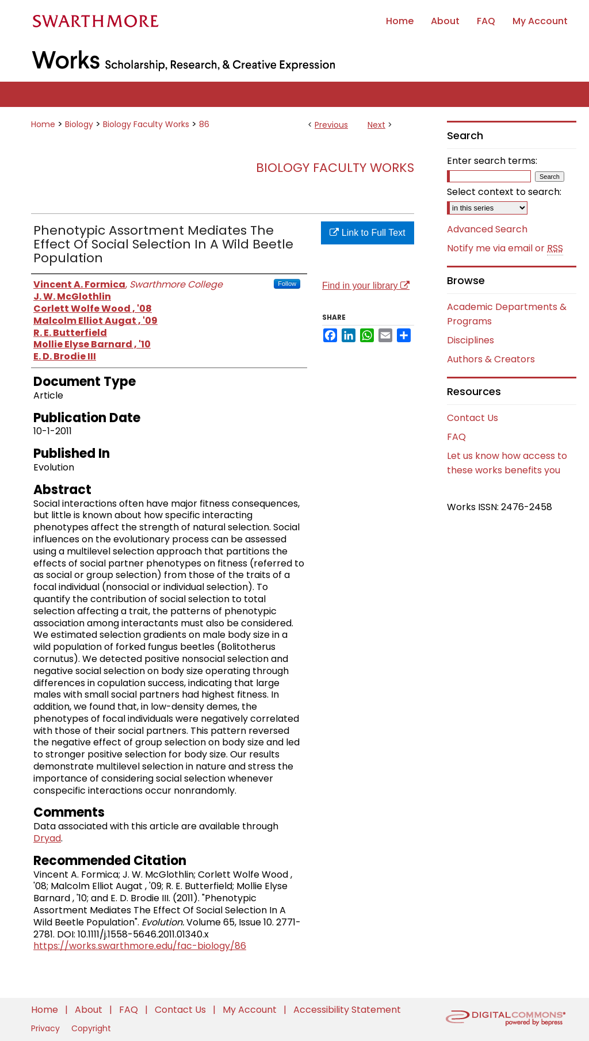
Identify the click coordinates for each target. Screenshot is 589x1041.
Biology (79, 124)
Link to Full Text (367, 233)
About (90, 1009)
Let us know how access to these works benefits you (507, 463)
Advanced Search (487, 229)
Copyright (91, 1028)
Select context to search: (504, 191)
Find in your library (366, 285)
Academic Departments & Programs (507, 314)
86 (204, 124)
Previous (331, 125)
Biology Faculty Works (146, 124)
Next (376, 125)
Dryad (47, 838)
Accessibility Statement (347, 1009)
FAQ (456, 436)
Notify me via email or (505, 248)
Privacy (46, 1028)
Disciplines (470, 340)
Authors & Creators (491, 359)
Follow (287, 283)
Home (43, 124)
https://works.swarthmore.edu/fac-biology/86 (139, 945)
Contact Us (472, 417)
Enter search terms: (492, 160)
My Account (251, 1009)
